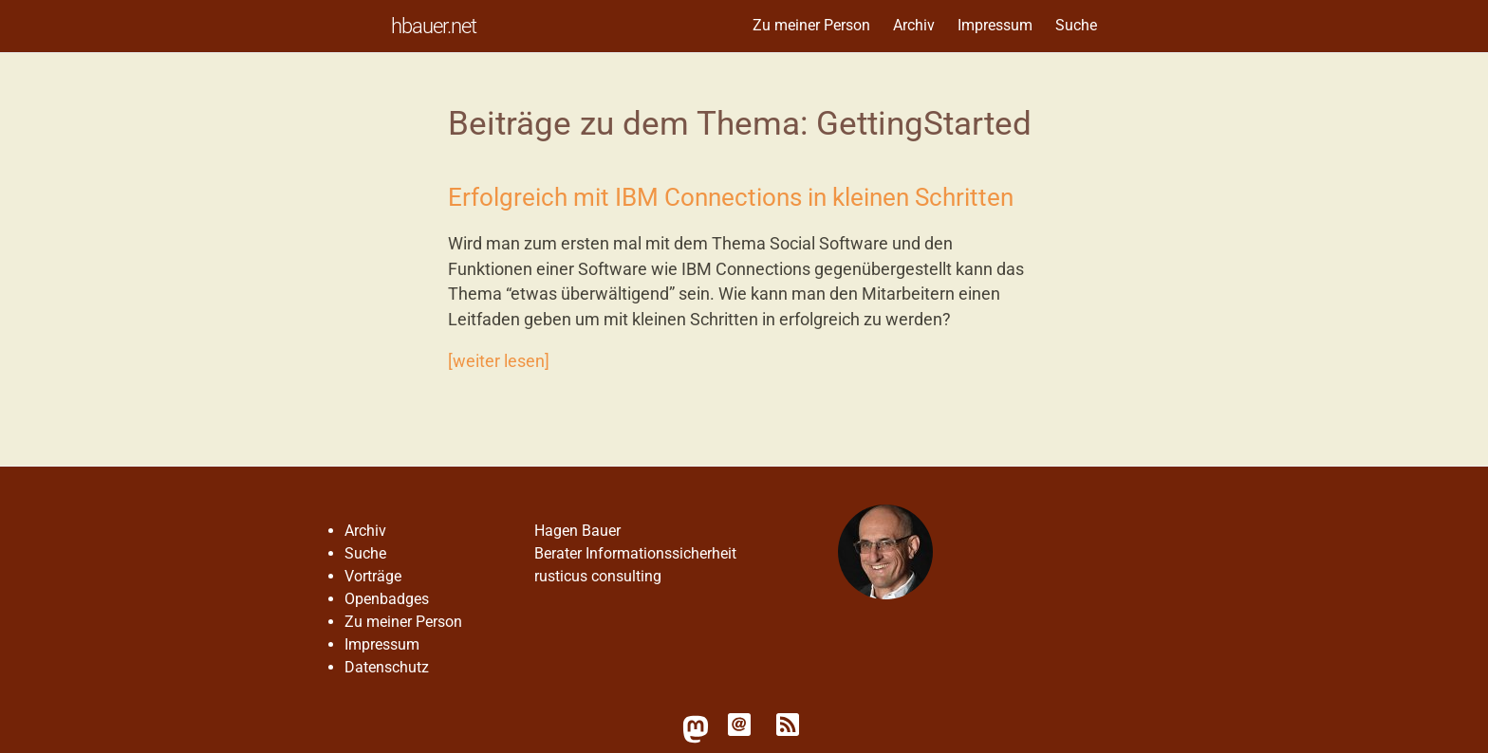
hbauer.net (433, 25)
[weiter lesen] (498, 361)
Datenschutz (386, 667)
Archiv (914, 25)
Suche (1076, 25)
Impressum (995, 25)
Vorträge (372, 576)
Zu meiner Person (811, 25)
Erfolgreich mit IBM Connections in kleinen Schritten (731, 197)
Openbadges (386, 599)
